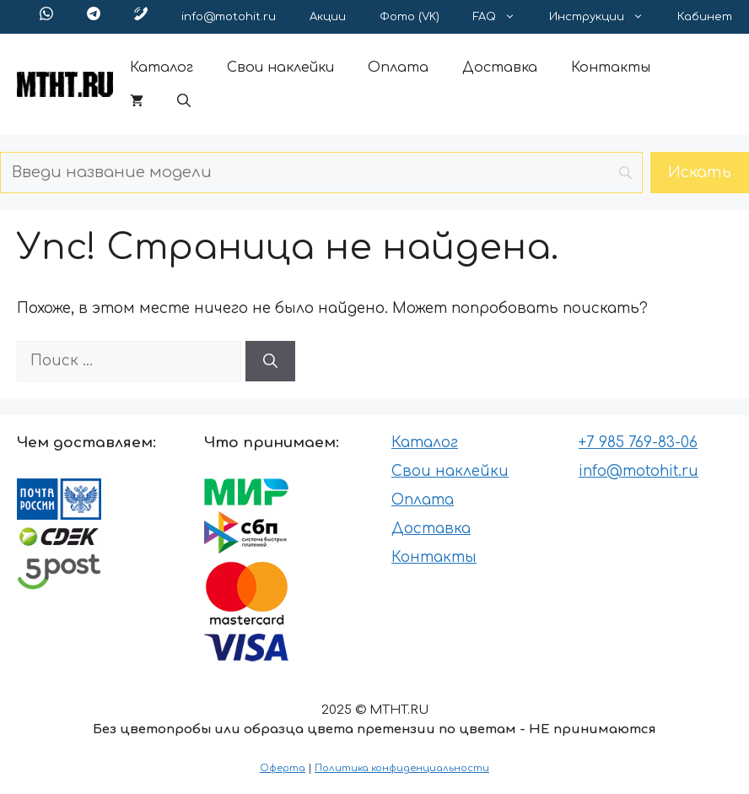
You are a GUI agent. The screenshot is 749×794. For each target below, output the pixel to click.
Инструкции (604, 17)
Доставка (499, 67)
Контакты (610, 67)
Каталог (161, 67)
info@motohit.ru (228, 17)
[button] (183, 101)
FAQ (502, 17)
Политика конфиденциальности (402, 768)
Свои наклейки (280, 67)
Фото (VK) (409, 17)
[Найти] (270, 361)
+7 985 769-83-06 (638, 443)
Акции (328, 17)
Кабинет (704, 17)
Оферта (282, 768)
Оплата (398, 67)
